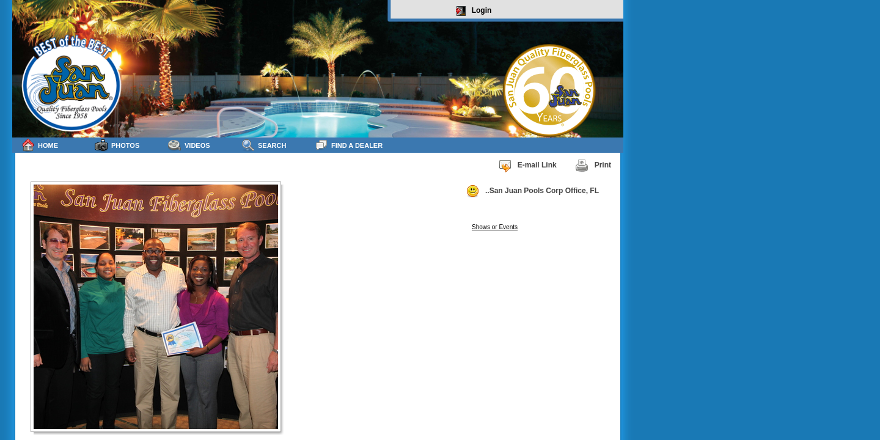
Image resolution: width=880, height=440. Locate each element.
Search (263, 145)
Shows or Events (495, 227)
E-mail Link (527, 165)
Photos (117, 145)
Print (593, 165)
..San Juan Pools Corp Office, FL (532, 191)
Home (39, 145)
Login (474, 11)
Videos (189, 145)
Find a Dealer (349, 145)
